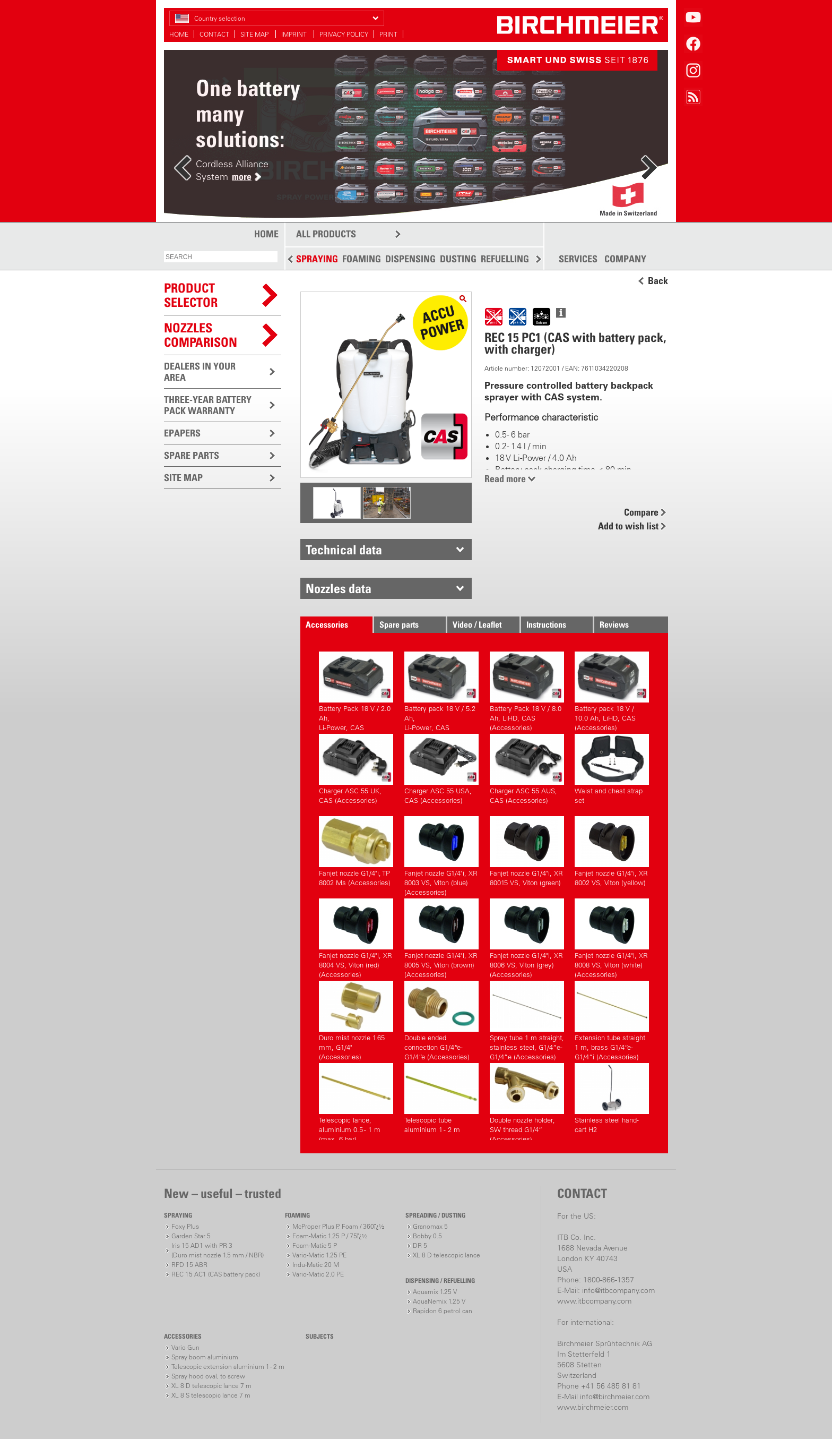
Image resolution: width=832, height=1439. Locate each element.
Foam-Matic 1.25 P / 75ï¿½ (329, 1236)
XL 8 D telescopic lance (446, 1255)
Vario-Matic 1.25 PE (319, 1255)
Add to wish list (628, 526)
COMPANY (625, 259)
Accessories (327, 624)
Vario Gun (185, 1347)
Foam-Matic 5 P (314, 1245)
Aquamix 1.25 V (435, 1292)
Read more (505, 478)
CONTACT (214, 34)
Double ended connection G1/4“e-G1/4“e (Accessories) (441, 1019)
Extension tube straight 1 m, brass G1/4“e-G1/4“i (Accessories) (612, 1019)
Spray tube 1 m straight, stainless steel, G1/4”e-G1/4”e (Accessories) (527, 1019)
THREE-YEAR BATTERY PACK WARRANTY (208, 405)
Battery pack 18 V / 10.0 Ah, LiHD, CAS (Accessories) (612, 690)
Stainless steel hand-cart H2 (612, 1098)
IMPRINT (294, 34)
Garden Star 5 (191, 1236)
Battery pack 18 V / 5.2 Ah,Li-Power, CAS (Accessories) (441, 690)
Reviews (614, 624)
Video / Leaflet (477, 624)
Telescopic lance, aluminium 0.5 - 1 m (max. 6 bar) (356, 1101)
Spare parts (399, 624)
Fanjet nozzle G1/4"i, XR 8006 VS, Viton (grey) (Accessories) (527, 936)
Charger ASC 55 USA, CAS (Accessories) (441, 769)
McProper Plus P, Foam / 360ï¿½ (338, 1226)
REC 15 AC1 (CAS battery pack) (215, 1274)
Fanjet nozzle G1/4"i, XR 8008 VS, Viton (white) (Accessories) (612, 936)
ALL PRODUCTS (326, 233)
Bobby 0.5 (427, 1236)
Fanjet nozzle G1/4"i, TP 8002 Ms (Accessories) (356, 851)
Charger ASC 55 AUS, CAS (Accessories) (527, 769)
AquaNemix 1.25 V (439, 1301)
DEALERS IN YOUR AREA (200, 372)
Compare (641, 512)
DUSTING (458, 258)
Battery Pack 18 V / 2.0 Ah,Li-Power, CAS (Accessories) (356, 690)
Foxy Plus (185, 1226)
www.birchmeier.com (592, 1407)
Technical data (344, 549)
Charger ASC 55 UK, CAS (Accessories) (356, 769)
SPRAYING (317, 258)
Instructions (546, 624)
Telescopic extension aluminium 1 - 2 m (227, 1367)
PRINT (388, 34)
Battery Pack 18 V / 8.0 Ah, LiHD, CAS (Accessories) (527, 690)
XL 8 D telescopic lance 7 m (211, 1386)
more (242, 176)
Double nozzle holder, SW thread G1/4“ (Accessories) (527, 1101)
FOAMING (361, 258)
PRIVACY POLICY (343, 34)
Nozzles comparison (200, 334)
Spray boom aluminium (204, 1357)
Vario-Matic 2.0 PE (318, 1274)
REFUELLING (505, 258)
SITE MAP (255, 34)
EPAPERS (182, 433)
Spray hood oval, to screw (208, 1376)
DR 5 (420, 1245)
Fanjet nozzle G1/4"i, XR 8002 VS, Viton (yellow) (612, 851)
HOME (178, 34)
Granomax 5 (430, 1226)
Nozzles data (338, 588)
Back (658, 281)
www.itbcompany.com (594, 1301)
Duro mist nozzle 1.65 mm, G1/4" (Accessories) (356, 1019)
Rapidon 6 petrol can (442, 1311)
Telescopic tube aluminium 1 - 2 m (441, 1098)
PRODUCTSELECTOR (191, 295)
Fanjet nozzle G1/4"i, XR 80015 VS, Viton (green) (527, 851)
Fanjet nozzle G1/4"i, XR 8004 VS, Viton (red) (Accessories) (356, 936)
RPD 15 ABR (189, 1265)
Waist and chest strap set (612, 769)
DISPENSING (410, 258)
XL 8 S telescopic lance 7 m (210, 1395)
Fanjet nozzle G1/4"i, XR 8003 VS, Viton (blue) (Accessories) (441, 854)
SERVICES (578, 259)
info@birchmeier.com (614, 1396)
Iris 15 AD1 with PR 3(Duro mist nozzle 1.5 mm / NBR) (217, 1250)
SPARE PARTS (191, 455)
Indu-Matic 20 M (315, 1265)
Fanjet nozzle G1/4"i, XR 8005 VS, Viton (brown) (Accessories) (441, 936)
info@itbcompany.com (618, 1290)
